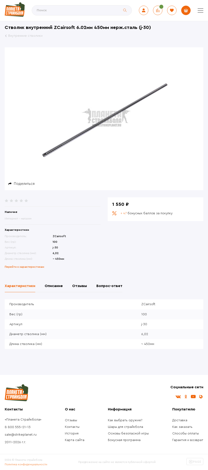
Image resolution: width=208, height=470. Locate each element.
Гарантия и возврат (187, 440)
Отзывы (71, 420)
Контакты (72, 427)
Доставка (179, 420)
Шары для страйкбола (125, 427)
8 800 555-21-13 (18, 427)
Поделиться (24, 184)
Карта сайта (74, 440)
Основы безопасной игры (128, 433)
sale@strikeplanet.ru (21, 434)
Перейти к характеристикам (24, 266)
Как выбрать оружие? (125, 420)
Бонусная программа (124, 440)
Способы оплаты (185, 433)
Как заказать (182, 427)
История (71, 433)
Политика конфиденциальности (26, 464)
